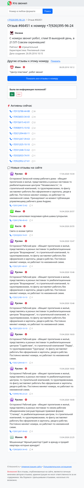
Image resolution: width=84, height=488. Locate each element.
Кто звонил (17, 3)
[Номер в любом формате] (25, 11)
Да (12, 94)
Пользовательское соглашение (57, 466)
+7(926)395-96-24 (16, 19)
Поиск (47, 11)
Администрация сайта (31, 466)
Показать (55, 61)
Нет (19, 94)
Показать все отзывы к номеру (42, 78)
